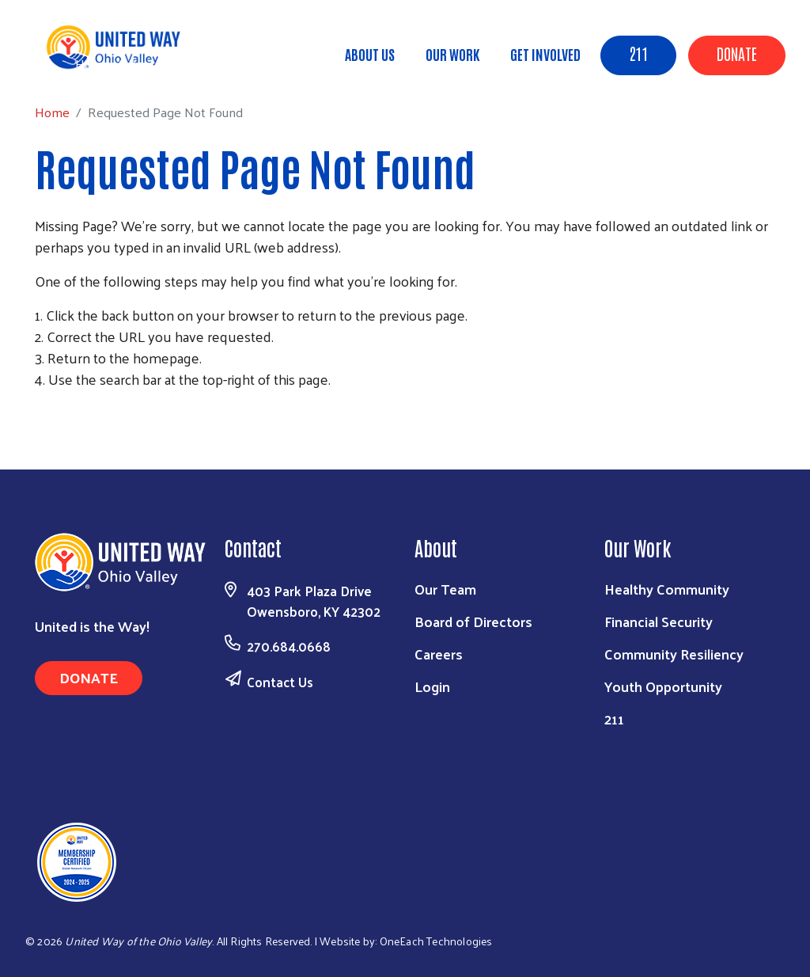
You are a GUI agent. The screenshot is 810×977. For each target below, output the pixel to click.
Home (92, 64)
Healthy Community (666, 588)
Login (432, 686)
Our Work (452, 53)
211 (638, 53)
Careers (438, 653)
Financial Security (658, 621)
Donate (737, 53)
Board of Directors (473, 621)
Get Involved (545, 53)
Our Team (445, 588)
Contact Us (280, 682)
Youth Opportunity (663, 686)
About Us (370, 53)
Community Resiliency (674, 653)
